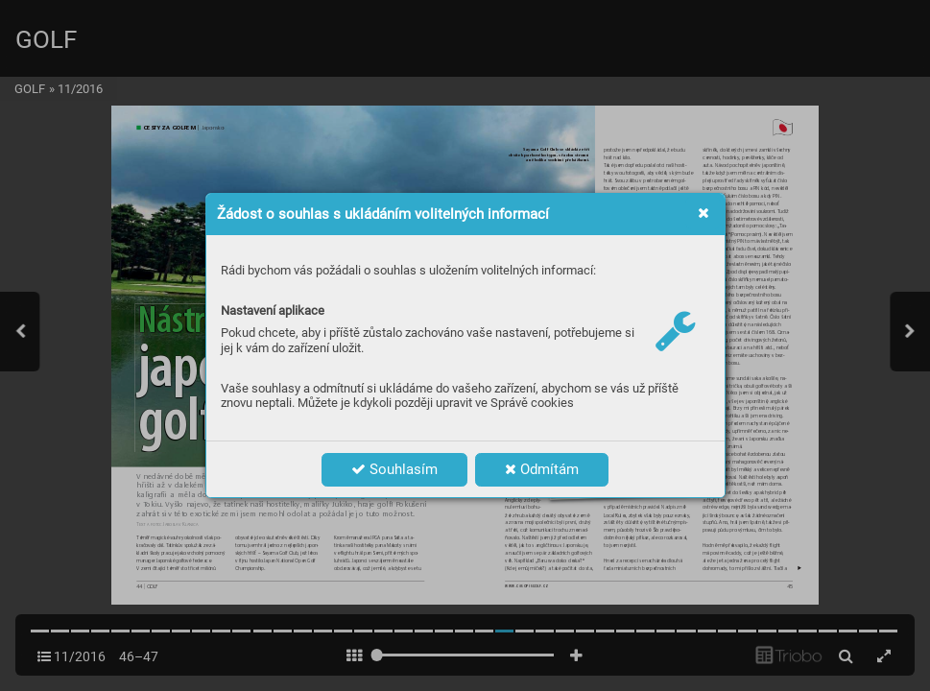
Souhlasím (394, 469)
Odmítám (542, 469)
